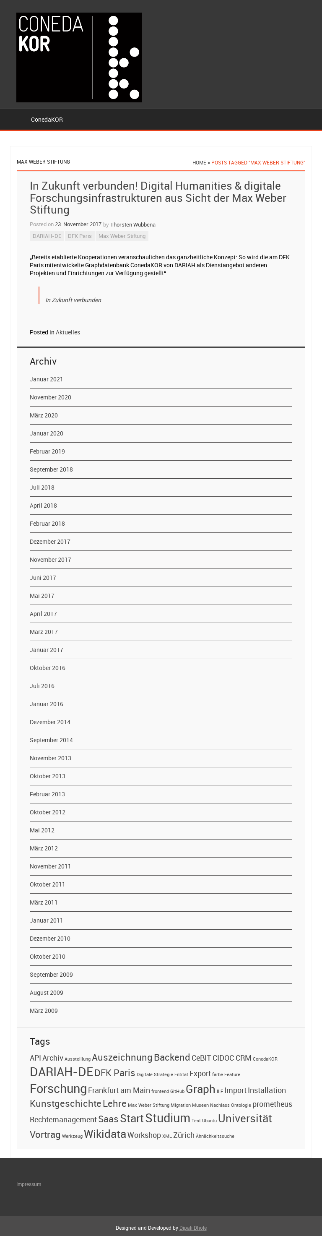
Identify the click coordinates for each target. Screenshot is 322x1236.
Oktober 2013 (47, 776)
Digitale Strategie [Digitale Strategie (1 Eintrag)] (155, 1074)
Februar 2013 (47, 794)
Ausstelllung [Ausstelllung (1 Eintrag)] (78, 1059)
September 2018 (51, 469)
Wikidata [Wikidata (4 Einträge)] (105, 1133)
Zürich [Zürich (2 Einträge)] (184, 1135)
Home (199, 162)
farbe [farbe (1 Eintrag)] (217, 1074)
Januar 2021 (46, 379)
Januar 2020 (46, 433)
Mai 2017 (42, 596)
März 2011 (44, 902)
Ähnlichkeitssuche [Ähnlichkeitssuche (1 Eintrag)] (215, 1136)
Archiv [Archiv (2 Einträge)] (52, 1058)
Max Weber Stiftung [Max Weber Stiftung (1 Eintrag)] (148, 1105)
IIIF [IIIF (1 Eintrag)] (220, 1091)
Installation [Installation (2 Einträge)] (267, 1090)
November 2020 (50, 397)
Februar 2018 (47, 523)
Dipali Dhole (193, 1227)
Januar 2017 (46, 650)
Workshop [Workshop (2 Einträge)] (144, 1135)
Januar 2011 (46, 920)
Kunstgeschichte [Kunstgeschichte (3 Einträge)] (65, 1103)
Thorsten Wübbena (133, 224)
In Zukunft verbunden (73, 300)
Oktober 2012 (47, 812)
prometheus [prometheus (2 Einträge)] (272, 1104)
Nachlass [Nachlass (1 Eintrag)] (220, 1105)
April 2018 (43, 505)
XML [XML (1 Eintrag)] (167, 1136)
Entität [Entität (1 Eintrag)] (181, 1074)
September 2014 (51, 740)
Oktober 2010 (47, 956)
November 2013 (50, 758)
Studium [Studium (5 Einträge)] (167, 1117)
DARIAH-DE (47, 236)
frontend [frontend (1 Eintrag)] (160, 1091)
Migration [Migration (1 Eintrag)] (181, 1105)
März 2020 (44, 415)
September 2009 (51, 974)
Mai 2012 (42, 830)
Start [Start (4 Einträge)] (132, 1118)
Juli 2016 (42, 686)
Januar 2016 (46, 704)
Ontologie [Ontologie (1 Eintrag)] (241, 1105)
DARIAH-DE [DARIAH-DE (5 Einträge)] (61, 1071)
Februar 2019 (47, 451)
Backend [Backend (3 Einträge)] (172, 1057)
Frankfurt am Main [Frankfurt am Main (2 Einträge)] (119, 1090)
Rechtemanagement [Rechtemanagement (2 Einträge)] (63, 1119)
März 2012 (44, 848)
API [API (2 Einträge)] (35, 1058)
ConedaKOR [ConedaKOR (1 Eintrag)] (265, 1059)
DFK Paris (80, 236)
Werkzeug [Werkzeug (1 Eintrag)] (72, 1136)
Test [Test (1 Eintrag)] (196, 1121)
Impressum (28, 1184)
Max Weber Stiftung (122, 236)
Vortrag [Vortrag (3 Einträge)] (45, 1134)
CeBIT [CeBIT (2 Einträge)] (201, 1058)
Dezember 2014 (50, 722)
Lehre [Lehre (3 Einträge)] (115, 1103)
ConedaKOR (47, 119)
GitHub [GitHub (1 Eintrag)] (177, 1091)
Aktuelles (68, 332)
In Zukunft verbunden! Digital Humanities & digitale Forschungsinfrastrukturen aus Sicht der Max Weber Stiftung (158, 197)
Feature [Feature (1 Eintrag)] (232, 1074)
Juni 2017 (43, 577)
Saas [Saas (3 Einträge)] (108, 1118)
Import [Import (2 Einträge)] (235, 1090)
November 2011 (50, 866)
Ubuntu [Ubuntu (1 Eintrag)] (209, 1121)
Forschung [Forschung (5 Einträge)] (58, 1088)
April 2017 (43, 614)
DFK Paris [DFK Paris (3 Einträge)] (114, 1072)
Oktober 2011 (47, 884)
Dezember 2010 (50, 938)
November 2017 (50, 559)
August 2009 (46, 992)
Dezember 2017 (50, 541)
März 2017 (44, 632)
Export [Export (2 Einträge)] (200, 1073)
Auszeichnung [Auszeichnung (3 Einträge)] (122, 1057)
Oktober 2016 (47, 668)
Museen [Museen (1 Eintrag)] (200, 1105)
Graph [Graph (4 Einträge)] (201, 1088)
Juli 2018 (42, 487)
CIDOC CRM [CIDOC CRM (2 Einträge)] (232, 1058)
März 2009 (44, 1010)
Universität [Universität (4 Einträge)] (245, 1118)
